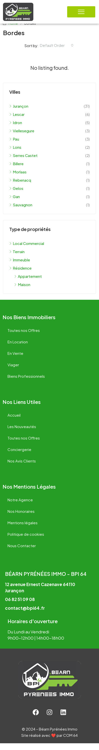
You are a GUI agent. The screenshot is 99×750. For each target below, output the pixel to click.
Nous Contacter (22, 552)
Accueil (14, 421)
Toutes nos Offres (24, 337)
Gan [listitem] (14, 203)
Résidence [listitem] (20, 274)
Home (13, 30)
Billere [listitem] (16, 170)
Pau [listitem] (14, 145)
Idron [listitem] (15, 129)
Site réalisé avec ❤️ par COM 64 (49, 742)
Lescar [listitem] (17, 121)
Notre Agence (20, 506)
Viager (13, 371)
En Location (18, 348)
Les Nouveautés (22, 433)
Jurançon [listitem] (18, 112)
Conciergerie (19, 456)
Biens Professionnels (26, 382)
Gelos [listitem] (16, 195)
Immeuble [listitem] (19, 266)
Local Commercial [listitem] (26, 250)
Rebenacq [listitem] (20, 186)
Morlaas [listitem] (18, 178)
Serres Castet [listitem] (23, 162)
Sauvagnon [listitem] (20, 211)
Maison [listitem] (22, 291)
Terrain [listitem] (17, 258)
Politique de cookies (26, 540)
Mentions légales (23, 529)
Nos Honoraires (21, 518)
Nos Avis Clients (22, 467)
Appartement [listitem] (28, 283)
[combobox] (56, 52)
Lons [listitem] (15, 153)
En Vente (15, 360)
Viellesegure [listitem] (21, 137)
